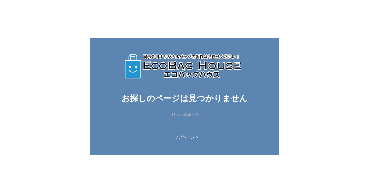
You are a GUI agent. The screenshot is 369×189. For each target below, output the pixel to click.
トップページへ (184, 137)
